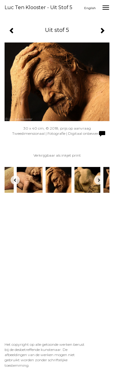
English (90, 8)
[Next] (98, 180)
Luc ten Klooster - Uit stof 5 (38, 7)
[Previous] (15, 180)
